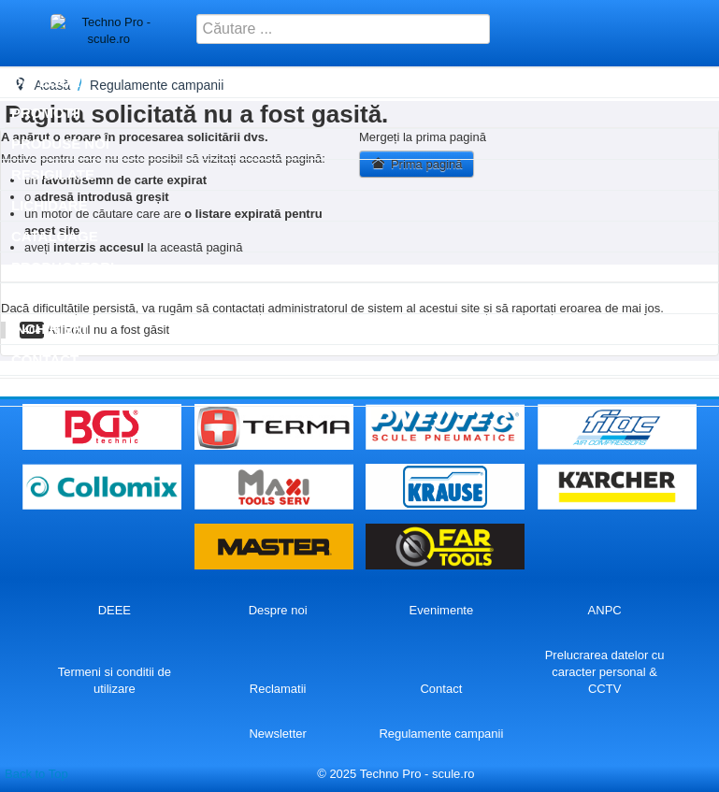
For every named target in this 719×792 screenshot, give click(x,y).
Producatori (62, 267)
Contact (45, 359)
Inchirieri (49, 329)
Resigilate (52, 174)
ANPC (605, 610)
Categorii (49, 82)
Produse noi (60, 143)
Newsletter (277, 734)
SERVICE (42, 298)
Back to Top (36, 774)
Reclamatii (278, 689)
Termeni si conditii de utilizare (114, 680)
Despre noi (278, 610)
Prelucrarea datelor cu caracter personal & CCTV (605, 672)
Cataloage (54, 236)
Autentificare (67, 390)
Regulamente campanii (441, 734)
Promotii (45, 113)
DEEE (114, 610)
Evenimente (442, 610)
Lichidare (49, 205)
